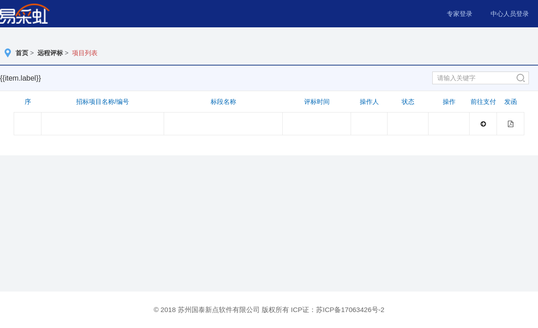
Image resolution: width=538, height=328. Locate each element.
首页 (22, 52)
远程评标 (50, 52)
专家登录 (459, 13)
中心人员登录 (510, 13)
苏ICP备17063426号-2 (350, 309)
